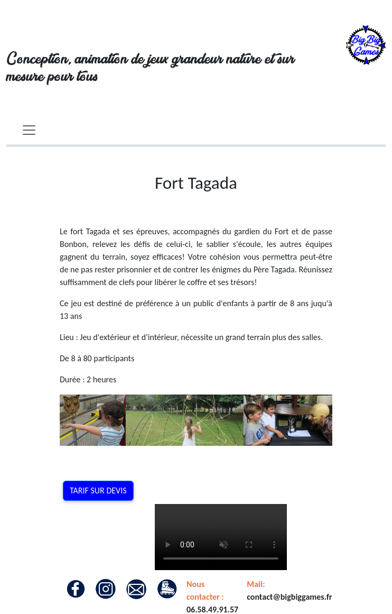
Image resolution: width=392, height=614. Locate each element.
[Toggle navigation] (29, 130)
